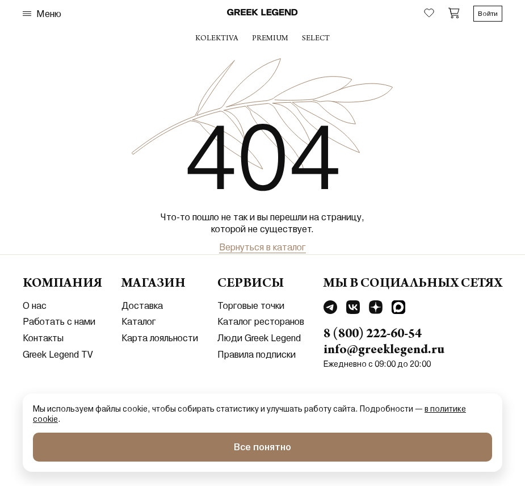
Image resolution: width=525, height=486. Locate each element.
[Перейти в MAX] (398, 308)
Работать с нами (59, 321)
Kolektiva (216, 39)
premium (270, 39)
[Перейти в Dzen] (376, 308)
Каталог (138, 321)
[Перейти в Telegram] (330, 308)
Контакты (43, 338)
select (316, 39)
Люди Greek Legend (259, 338)
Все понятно (262, 447)
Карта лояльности (159, 338)
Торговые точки (250, 305)
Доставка (142, 305)
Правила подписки (256, 354)
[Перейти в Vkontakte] (353, 308)
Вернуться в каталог (262, 247)
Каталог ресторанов (260, 321)
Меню (42, 14)
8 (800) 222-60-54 (373, 335)
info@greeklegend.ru (384, 351)
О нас (35, 305)
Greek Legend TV (58, 354)
